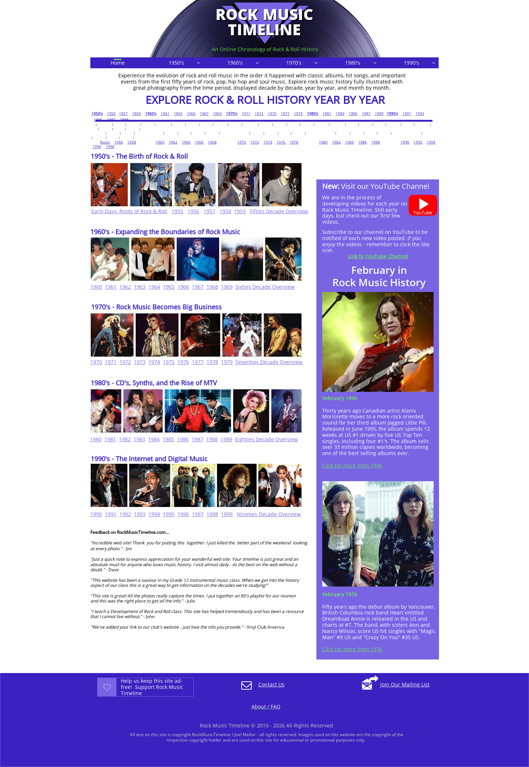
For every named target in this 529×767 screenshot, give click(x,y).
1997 (111, 119)
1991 (406, 113)
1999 (124, 119)
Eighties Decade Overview (266, 439)
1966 (199, 142)
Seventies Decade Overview (269, 361)
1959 (136, 113)
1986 (362, 142)
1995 (98, 119)
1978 (294, 142)
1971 (246, 113)
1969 (217, 113)
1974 (267, 142)
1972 (254, 142)
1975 (272, 113)
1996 (97, 146)
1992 (418, 142)
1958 (131, 142)
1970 (241, 142)
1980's (312, 113)
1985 (353, 113)
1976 (281, 142)
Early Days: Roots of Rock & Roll (129, 211)
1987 (366, 113)
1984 (349, 142)
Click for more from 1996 (352, 465)
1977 (285, 113)
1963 (178, 113)
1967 (204, 113)
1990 (405, 142)
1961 (165, 113)
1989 (379, 113)
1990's (392, 113)
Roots (105, 142)
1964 (186, 142)
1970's (231, 113)
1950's (97, 113)
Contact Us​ (271, 684)
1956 (118, 142)
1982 (336, 142)
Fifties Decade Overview (279, 211)
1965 (191, 113)
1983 (340, 113)
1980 (323, 142)
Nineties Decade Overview (269, 514)
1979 (298, 113)
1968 (212, 142)
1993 (419, 113)
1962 (173, 142)
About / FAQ (265, 706)
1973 (259, 113)
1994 (431, 142)
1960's (150, 113)
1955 (111, 113)
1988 (375, 142)
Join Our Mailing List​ (405, 684)
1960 (160, 142)
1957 (123, 113)
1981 (327, 113)
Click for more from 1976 (352, 649)
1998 (110, 146)
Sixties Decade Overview (265, 286)
